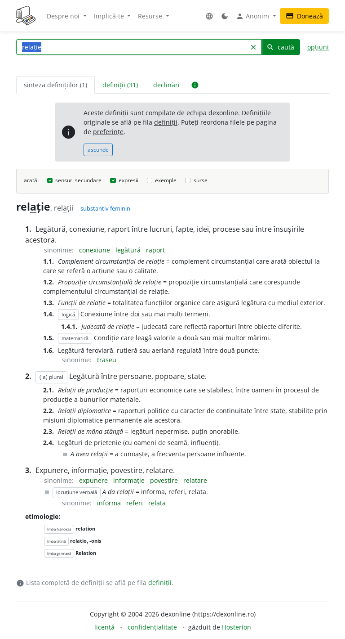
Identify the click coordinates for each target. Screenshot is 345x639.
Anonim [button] (253, 16)
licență (104, 627)
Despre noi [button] (64, 16)
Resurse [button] (151, 16)
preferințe (108, 131)
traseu (106, 360)
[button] (209, 16)
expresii (128, 180)
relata (157, 503)
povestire (165, 480)
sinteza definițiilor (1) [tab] (55, 85)
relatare (195, 480)
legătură (128, 250)
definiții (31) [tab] (120, 85)
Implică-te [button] (110, 16)
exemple (166, 180)
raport (155, 250)
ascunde (98, 149)
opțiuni (318, 47)
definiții (165, 122)
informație (129, 480)
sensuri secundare (78, 180)
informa (110, 503)
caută (280, 47)
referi (135, 503)
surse (201, 180)
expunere (94, 480)
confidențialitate (152, 627)
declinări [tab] (166, 85)
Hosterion (236, 627)
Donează (304, 16)
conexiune (95, 250)
